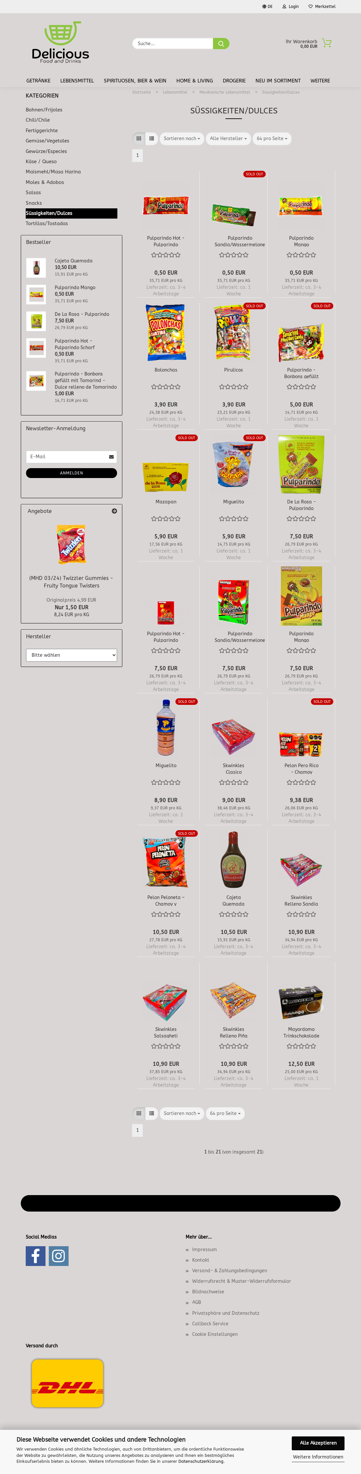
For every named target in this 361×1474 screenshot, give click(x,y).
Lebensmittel (77, 81)
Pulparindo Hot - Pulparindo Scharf (166, 241)
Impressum (204, 1249)
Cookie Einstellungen (215, 1334)
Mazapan (166, 502)
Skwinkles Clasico (233, 768)
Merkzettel (322, 6)
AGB (196, 1302)
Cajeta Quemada (234, 900)
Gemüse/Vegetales (47, 141)
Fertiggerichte (42, 131)
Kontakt (200, 1260)
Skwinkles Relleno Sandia (301, 900)
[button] (138, 138)
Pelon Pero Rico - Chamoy (301, 768)
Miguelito (233, 502)
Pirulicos (233, 370)
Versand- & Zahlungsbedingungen (229, 1271)
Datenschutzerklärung (201, 1461)
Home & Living (194, 81)
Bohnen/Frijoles (44, 110)
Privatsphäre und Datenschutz (225, 1313)
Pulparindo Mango (301, 241)
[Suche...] (221, 43)
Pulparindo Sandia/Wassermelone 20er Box (240, 636)
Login (291, 6)
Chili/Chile (38, 120)
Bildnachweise (208, 1292)
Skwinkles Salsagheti (166, 1032)
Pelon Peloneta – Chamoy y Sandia (166, 900)
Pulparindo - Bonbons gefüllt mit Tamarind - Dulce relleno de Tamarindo (301, 372)
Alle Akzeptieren (318, 1443)
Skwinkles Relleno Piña (234, 1032)
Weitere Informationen (318, 1457)
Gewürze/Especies (46, 151)
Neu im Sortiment (278, 81)
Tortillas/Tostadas (47, 223)
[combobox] (182, 138)
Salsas (33, 193)
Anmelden (71, 473)
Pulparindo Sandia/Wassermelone (240, 241)
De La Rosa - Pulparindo (301, 504)
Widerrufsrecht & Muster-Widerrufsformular (241, 1281)
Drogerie (234, 81)
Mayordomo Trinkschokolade (301, 1032)
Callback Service (210, 1324)
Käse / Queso (41, 162)
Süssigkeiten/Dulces (49, 213)
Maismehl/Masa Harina (53, 172)
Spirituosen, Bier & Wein (135, 81)
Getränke (38, 81)
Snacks (34, 203)
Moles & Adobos (45, 182)
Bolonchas (166, 370)
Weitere (320, 81)
